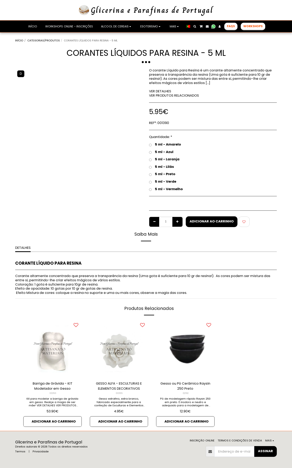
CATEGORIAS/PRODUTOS (43, 40)
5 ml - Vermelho (166, 189)
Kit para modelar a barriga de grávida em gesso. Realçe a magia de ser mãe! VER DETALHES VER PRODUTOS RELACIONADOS (52, 404)
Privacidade (41, 451)
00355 (119, 393)
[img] (52, 348)
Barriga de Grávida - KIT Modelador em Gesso (52, 386)
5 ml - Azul (161, 152)
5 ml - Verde (162, 182)
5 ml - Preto (162, 174)
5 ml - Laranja (164, 159)
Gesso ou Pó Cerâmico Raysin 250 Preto (185, 386)
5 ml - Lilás (161, 167)
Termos (20, 451)
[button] (195, 26)
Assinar (265, 451)
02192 (186, 393)
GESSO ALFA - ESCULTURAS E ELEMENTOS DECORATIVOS (119, 386)
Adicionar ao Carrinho (212, 221)
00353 (52, 393)
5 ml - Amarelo (165, 144)
